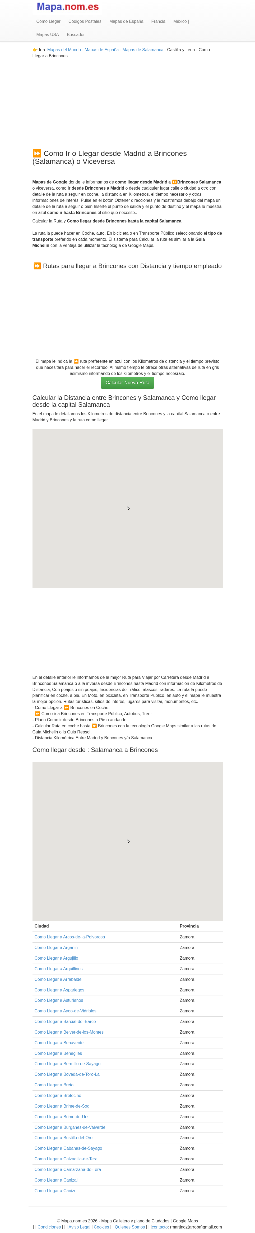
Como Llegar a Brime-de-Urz (62, 1116)
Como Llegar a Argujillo (56, 958)
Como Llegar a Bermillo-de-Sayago (68, 1063)
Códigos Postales (84, 21)
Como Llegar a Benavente (59, 1042)
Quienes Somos (130, 1227)
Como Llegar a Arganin (56, 947)
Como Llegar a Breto (54, 1085)
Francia (158, 21)
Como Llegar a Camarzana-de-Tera (68, 1169)
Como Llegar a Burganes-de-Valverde (70, 1127)
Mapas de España (126, 21)
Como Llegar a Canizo (56, 1190)
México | (181, 21)
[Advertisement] (128, 96)
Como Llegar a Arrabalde (58, 979)
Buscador (76, 34)
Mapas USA (47, 34)
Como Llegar (48, 21)
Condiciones (49, 1227)
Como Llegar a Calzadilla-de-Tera (66, 1159)
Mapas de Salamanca (143, 49)
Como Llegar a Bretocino (58, 1095)
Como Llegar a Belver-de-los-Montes (69, 1032)
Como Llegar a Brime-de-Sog (62, 1106)
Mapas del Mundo (64, 49)
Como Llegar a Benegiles (58, 1053)
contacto (160, 1227)
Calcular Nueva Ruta (127, 382)
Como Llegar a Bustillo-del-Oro (64, 1137)
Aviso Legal (79, 1227)
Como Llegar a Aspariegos (60, 990)
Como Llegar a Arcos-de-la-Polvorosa (70, 937)
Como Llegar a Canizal (56, 1180)
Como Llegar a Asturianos (59, 1000)
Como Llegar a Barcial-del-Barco (65, 1021)
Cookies (102, 1227)
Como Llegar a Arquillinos (59, 969)
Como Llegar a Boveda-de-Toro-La (67, 1074)
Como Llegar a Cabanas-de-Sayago (68, 1148)
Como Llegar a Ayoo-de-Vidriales (65, 1011)
